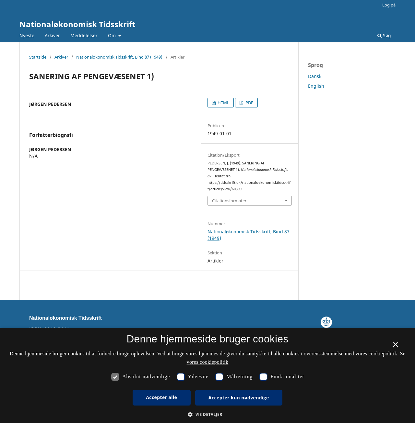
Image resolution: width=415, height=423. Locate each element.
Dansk (314, 76)
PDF (248, 103)
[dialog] (207, 375)
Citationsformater (229, 201)
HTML (223, 103)
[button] (207, 414)
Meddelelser (84, 35)
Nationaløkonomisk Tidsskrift (77, 24)
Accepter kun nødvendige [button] (238, 398)
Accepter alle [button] (161, 397)
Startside (37, 57)
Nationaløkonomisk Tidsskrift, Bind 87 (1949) (119, 57)
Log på (389, 5)
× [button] (395, 346)
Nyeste (26, 35)
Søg (384, 35)
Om (112, 35)
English (316, 86)
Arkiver (52, 35)
